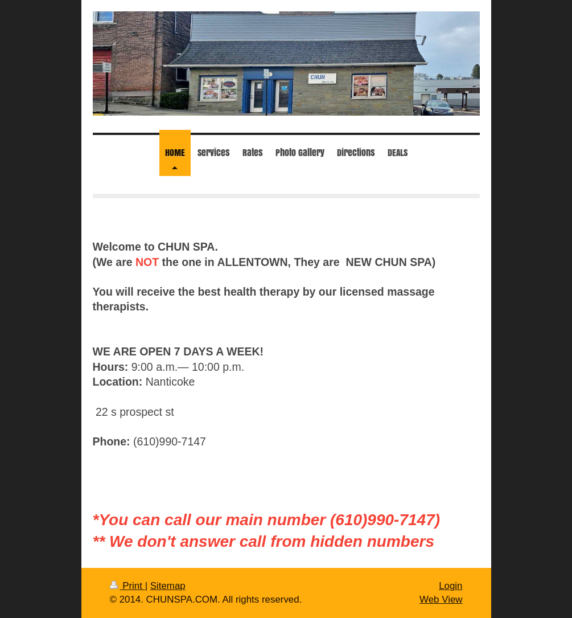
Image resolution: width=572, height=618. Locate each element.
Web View (440, 599)
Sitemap (168, 585)
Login (450, 585)
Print (127, 585)
